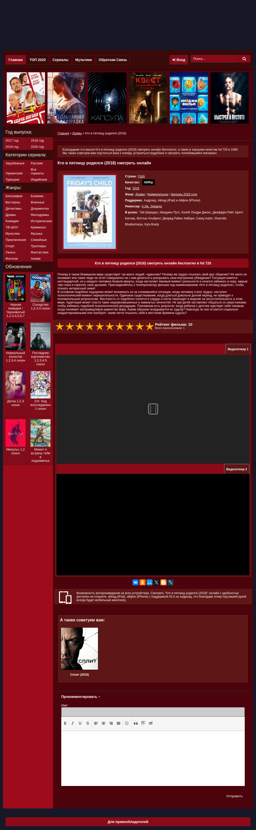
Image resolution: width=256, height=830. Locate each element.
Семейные (39, 240)
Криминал (38, 227)
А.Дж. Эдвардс (152, 206)
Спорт (10, 246)
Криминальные (158, 194)
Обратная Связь (113, 60)
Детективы (14, 208)
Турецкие (13, 179)
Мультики (83, 60)
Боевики (37, 196)
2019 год (12, 147)
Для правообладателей (128, 822)
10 (150, 326)
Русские (37, 163)
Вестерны (13, 202)
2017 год (12, 140)
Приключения (16, 240)
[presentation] (65, 723)
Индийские (39, 179)
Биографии (14, 196)
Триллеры (38, 246)
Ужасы (11, 252)
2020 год (37, 147)
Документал (40, 208)
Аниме (35, 258)
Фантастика (39, 252)
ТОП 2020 (38, 60)
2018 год (37, 140)
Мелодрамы (40, 215)
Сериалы (60, 60)
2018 (135, 188)
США (141, 176)
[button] (65, 723)
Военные (37, 202)
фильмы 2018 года (184, 194)
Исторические (41, 221)
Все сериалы (37, 171)
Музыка (36, 233)
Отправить (234, 796)
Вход (178, 60)
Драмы (140, 194)
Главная (15, 60)
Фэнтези (12, 258)
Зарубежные (15, 163)
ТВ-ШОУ (12, 227)
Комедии (12, 221)
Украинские (14, 173)
